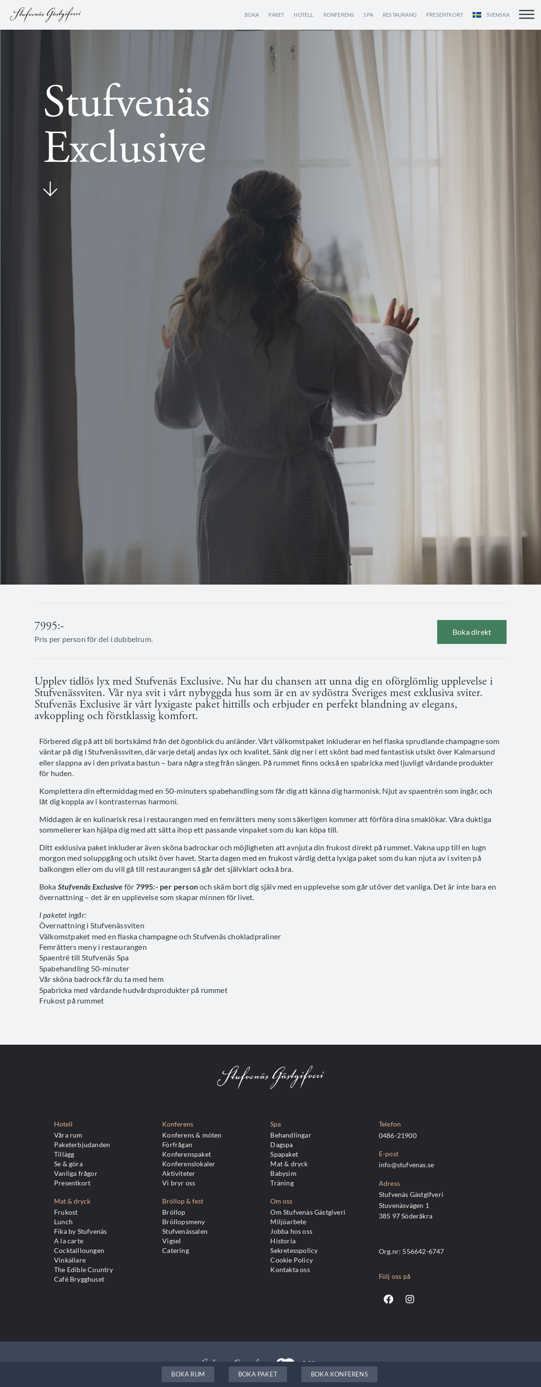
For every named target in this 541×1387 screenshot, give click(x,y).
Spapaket (284, 1154)
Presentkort (444, 14)
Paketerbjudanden (82, 1144)
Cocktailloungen (79, 1250)
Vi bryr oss (178, 1183)
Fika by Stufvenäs (80, 1231)
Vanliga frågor (76, 1173)
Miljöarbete (288, 1222)
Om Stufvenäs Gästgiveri (307, 1212)
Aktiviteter (178, 1173)
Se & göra (68, 1164)
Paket (276, 14)
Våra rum (68, 1135)
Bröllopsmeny (183, 1222)
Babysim (283, 1173)
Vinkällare (70, 1260)
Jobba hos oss (291, 1231)
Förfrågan (177, 1144)
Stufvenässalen (185, 1231)
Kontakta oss (289, 1269)
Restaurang (400, 14)
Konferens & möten (191, 1135)
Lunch (63, 1222)
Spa (368, 14)
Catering (175, 1250)
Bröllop (173, 1212)
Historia (283, 1241)
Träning (281, 1183)
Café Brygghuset (79, 1279)
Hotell (303, 14)
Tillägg (64, 1154)
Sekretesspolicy (294, 1250)
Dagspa (281, 1144)
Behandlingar (290, 1135)
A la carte (68, 1241)
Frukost (65, 1212)
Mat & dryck (289, 1164)
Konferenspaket (186, 1154)
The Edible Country (83, 1269)
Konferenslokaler (188, 1164)
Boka (251, 14)
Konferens (338, 14)
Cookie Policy (291, 1260)
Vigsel (171, 1241)
